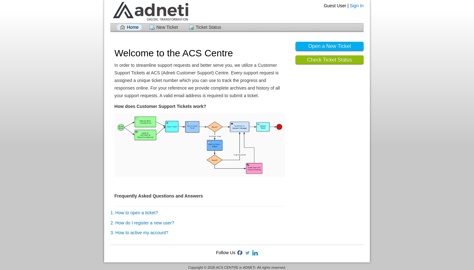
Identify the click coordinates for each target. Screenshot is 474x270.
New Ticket (167, 27)
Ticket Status (208, 27)
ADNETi (249, 267)
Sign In (357, 5)
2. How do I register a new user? (142, 222)
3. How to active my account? (139, 232)
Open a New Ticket (329, 46)
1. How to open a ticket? (134, 212)
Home (133, 27)
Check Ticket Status (329, 59)
